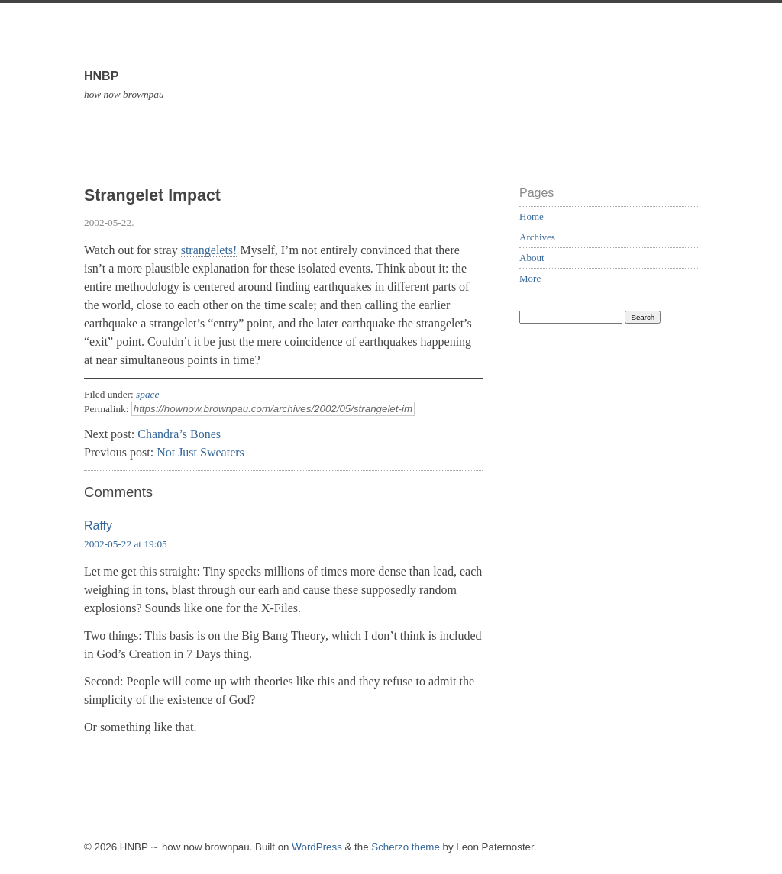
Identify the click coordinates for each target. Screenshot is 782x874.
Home (531, 216)
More (530, 278)
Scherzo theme (405, 847)
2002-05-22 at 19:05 (125, 544)
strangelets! (209, 249)
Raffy (98, 525)
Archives (537, 237)
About (531, 257)
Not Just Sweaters (200, 452)
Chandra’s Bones (179, 433)
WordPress (317, 847)
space (147, 394)
